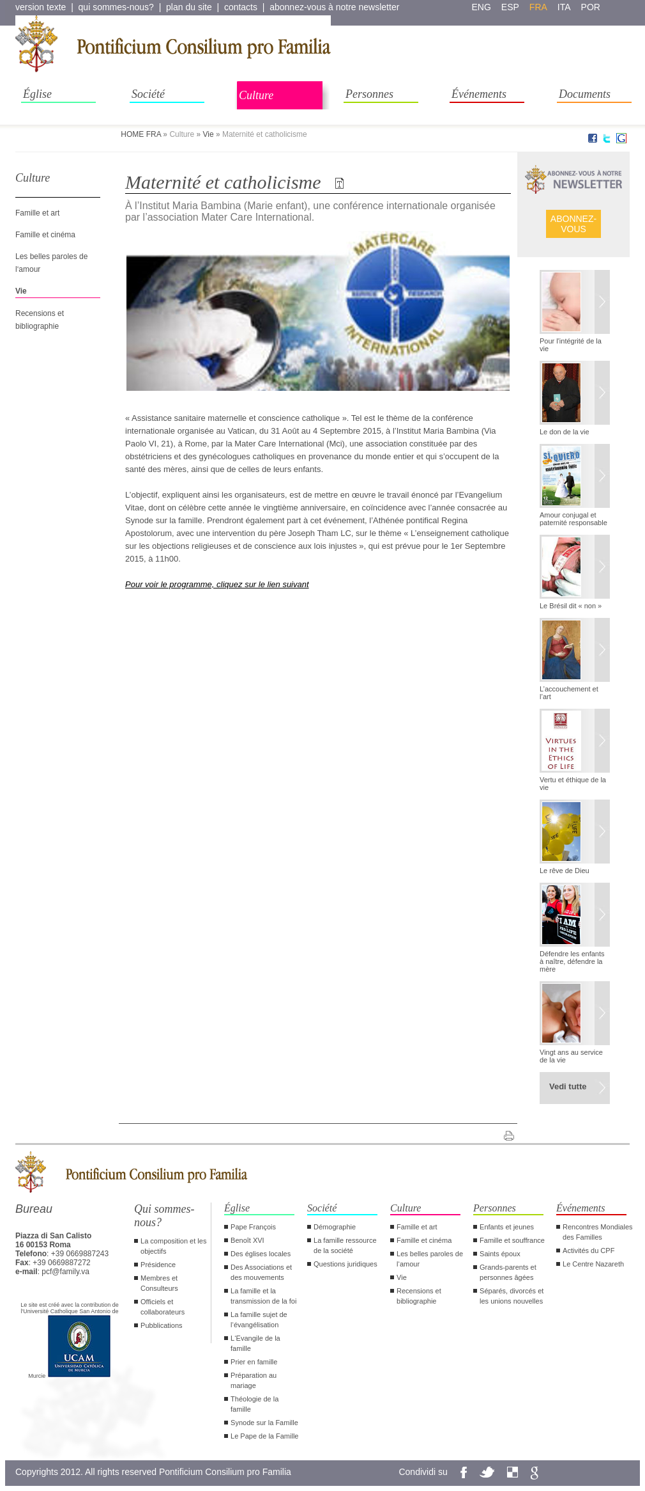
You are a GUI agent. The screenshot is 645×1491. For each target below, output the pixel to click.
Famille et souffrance (512, 1240)
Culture (256, 95)
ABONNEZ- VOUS (573, 224)
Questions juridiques (345, 1264)
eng (481, 7)
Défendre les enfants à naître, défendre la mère (572, 961)
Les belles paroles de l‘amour (430, 1259)
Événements (479, 94)
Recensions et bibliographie (419, 1296)
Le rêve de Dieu (564, 870)
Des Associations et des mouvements (261, 1272)
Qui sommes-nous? (164, 1216)
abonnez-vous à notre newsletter (334, 7)
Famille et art (37, 213)
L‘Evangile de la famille (255, 1343)
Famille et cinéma (45, 234)
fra (538, 7)
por (590, 7)
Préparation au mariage (254, 1380)
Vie (207, 134)
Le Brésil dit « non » (571, 606)
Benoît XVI (247, 1240)
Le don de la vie (564, 432)
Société (148, 94)
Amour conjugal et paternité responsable (573, 518)
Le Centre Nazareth (593, 1264)
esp (510, 7)
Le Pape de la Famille (264, 1436)
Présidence (158, 1264)
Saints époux (500, 1254)
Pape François (253, 1227)
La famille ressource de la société (345, 1245)
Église (37, 94)
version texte (40, 7)
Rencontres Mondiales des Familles (597, 1232)
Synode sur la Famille (264, 1422)
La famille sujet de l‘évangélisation (259, 1320)
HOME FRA (141, 134)
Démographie (335, 1227)
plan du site (189, 7)
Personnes (369, 94)
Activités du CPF (588, 1250)
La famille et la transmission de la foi (263, 1296)
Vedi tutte (568, 1086)
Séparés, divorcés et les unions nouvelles (511, 1296)
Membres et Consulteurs (159, 1283)
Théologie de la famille (254, 1404)
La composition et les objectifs (173, 1246)
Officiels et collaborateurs (162, 1307)
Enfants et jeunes (507, 1227)
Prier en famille (254, 1362)
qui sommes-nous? (116, 7)
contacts (240, 7)
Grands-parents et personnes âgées (508, 1272)
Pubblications (161, 1325)
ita (564, 7)
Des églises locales (261, 1254)
